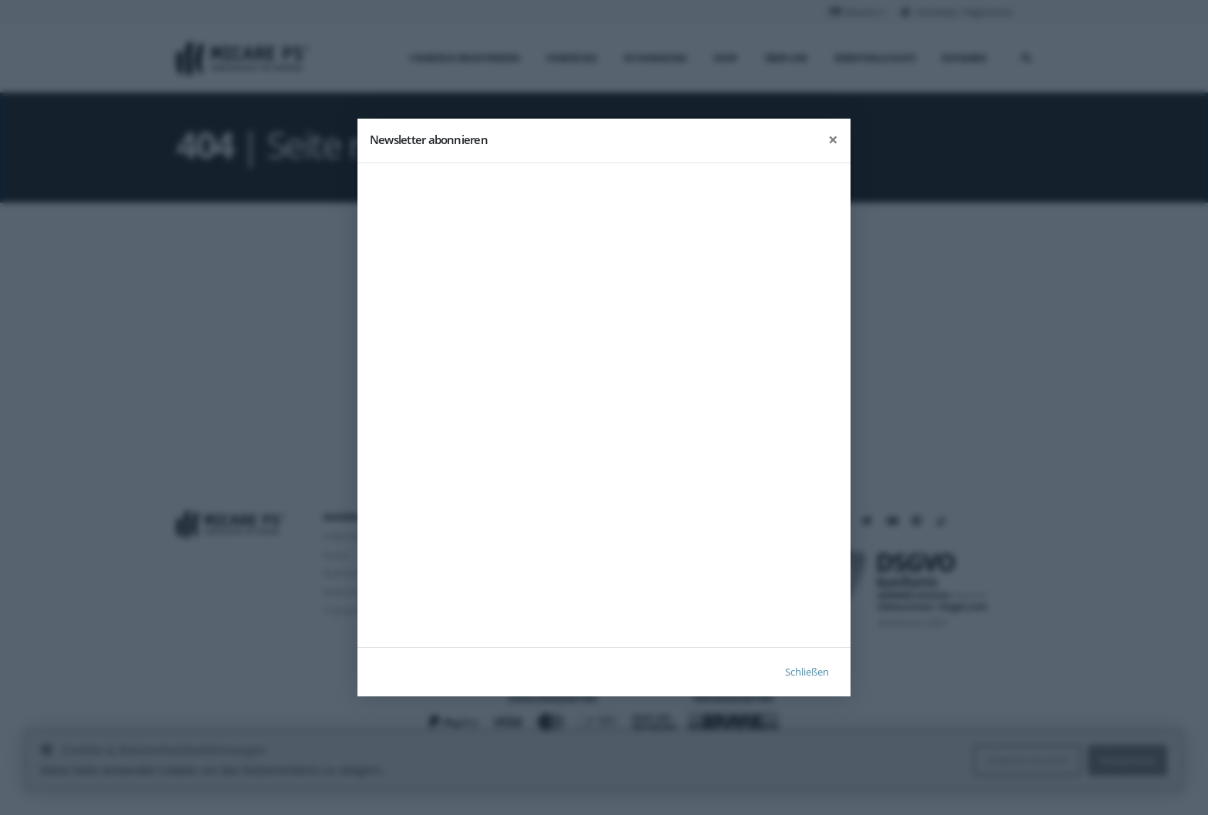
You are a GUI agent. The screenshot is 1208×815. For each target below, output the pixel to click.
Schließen (807, 672)
